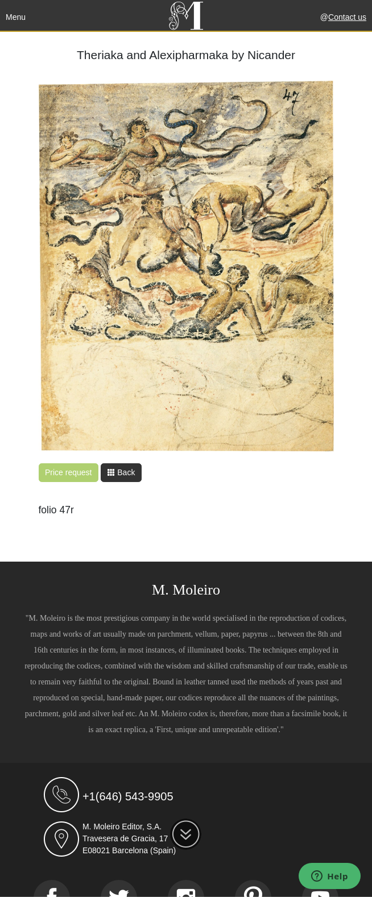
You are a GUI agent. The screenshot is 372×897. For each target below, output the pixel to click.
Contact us (347, 17)
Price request (68, 472)
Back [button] (121, 472)
